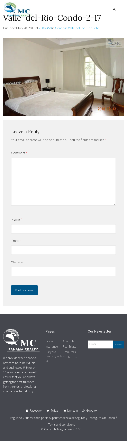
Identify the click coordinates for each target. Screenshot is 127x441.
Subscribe (118, 345)
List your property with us (53, 356)
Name (16, 219)
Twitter (55, 410)
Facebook (36, 410)
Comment (19, 153)
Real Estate (69, 346)
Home (49, 341)
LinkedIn (72, 410)
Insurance (51, 346)
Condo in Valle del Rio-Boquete (77, 28)
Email (16, 240)
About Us (68, 341)
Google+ (91, 410)
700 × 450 (45, 28)
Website (17, 262)
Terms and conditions (61, 424)
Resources (69, 352)
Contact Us (69, 357)
